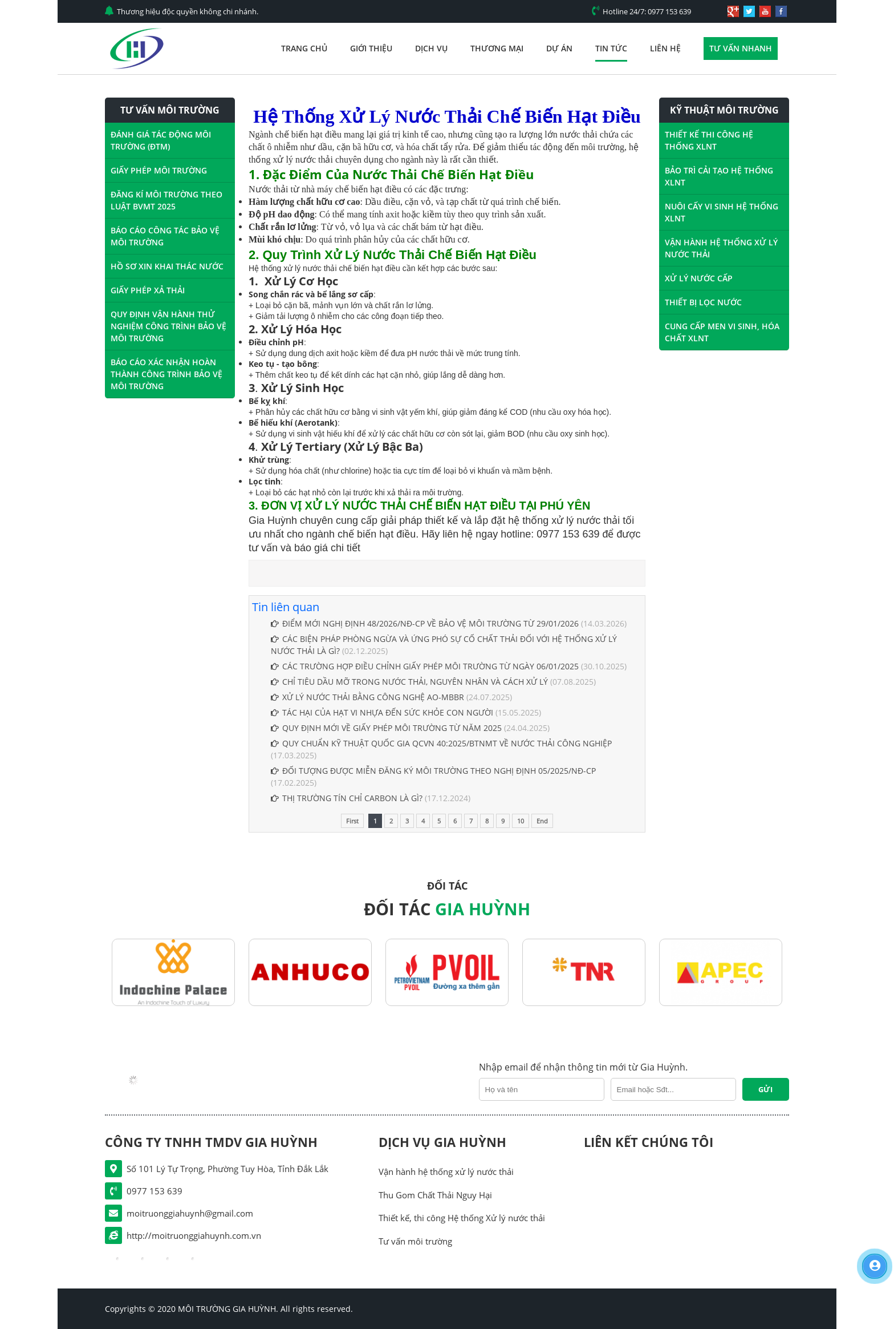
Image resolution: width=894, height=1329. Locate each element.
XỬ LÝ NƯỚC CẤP (699, 278)
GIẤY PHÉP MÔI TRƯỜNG (159, 170)
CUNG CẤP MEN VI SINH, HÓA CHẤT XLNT (722, 332)
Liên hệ (665, 48)
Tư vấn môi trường (415, 1241)
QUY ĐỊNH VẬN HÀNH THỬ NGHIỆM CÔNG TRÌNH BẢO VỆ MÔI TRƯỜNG (168, 326)
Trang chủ (304, 48)
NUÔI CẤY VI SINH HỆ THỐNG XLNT (721, 212)
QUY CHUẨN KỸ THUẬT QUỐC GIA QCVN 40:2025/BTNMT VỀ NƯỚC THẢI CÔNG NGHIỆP (441, 743)
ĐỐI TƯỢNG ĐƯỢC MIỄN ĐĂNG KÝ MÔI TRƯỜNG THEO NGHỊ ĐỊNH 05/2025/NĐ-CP (433, 770)
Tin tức (611, 48)
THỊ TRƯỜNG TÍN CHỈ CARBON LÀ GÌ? (346, 798)
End (542, 821)
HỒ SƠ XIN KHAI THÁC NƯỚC (167, 266)
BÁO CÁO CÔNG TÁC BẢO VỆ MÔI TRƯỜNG (165, 236)
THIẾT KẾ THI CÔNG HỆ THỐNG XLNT (709, 140)
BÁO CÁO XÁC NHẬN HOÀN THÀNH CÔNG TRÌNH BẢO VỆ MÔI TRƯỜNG (166, 374)
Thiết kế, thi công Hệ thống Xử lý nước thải (462, 1217)
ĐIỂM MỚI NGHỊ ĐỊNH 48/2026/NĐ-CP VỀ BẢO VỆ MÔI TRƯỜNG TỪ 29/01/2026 (425, 623)
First (352, 821)
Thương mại (496, 48)
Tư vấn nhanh (740, 48)
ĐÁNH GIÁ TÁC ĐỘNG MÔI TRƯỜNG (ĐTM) (161, 140)
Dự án (559, 48)
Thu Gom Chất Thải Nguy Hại (435, 1195)
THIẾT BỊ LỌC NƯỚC (703, 302)
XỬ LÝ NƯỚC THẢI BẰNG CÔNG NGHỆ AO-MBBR (367, 697)
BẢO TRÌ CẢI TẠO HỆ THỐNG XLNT (719, 176)
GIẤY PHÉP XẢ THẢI (148, 290)
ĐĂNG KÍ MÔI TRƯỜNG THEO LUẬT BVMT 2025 (166, 200)
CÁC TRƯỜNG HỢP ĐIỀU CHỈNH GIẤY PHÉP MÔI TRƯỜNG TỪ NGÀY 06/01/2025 (425, 666)
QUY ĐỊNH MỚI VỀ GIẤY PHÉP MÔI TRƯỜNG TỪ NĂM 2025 (386, 727)
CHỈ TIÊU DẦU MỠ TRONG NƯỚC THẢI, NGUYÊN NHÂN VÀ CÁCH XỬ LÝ (409, 681)
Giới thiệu (371, 48)
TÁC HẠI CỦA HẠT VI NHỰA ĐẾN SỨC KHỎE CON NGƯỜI (383, 712)
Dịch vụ (431, 48)
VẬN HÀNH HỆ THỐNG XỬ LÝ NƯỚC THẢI (721, 248)
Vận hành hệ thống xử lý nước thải (446, 1171)
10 (520, 821)
